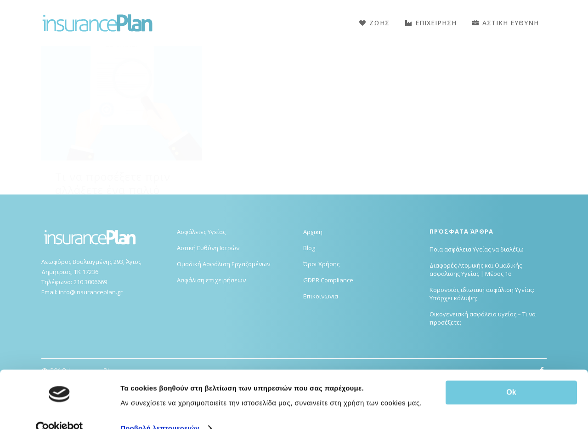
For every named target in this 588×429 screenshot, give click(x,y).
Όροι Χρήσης (321, 310)
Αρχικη (312, 278)
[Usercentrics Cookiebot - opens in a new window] (59, 411)
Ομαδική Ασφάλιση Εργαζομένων (223, 310)
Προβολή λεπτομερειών (159, 411)
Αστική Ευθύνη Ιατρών (208, 294)
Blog (309, 294)
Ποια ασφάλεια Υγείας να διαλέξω (477, 295)
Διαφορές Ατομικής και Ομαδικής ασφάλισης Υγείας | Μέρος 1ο (476, 315)
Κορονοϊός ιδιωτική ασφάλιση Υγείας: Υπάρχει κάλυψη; (482, 340)
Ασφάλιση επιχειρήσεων (211, 326)
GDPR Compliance (328, 326)
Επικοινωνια (320, 342)
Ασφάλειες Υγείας (201, 278)
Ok (511, 375)
